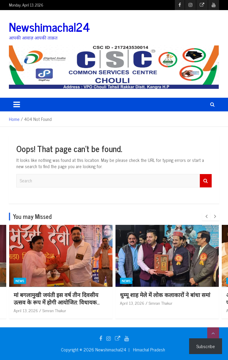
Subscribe (205, 346)
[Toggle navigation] (16, 104)
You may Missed (32, 216)
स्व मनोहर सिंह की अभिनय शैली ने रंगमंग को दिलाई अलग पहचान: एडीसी (59, 298)
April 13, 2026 (26, 310)
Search (206, 180)
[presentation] (206, 216)
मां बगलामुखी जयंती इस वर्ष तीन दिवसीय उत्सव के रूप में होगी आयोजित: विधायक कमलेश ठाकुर (162, 302)
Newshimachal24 (49, 27)
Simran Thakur (54, 310)
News (19, 281)
